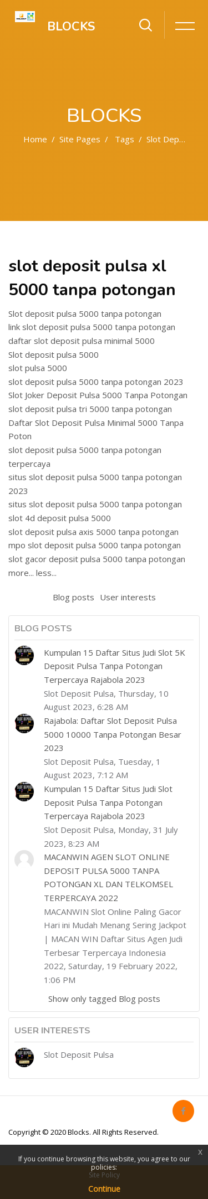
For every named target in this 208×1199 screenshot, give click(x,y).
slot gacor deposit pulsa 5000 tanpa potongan (96, 558)
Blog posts (73, 597)
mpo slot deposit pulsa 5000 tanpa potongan (94, 544)
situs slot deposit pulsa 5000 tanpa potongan (95, 504)
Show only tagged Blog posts (104, 998)
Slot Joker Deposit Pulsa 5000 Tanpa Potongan (97, 394)
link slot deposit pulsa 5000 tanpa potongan (91, 326)
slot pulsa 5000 (37, 367)
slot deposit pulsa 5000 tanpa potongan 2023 (96, 381)
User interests (128, 597)
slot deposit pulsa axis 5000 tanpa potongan (93, 531)
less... (46, 572)
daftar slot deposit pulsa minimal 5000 (81, 340)
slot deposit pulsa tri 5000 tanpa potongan (90, 408)
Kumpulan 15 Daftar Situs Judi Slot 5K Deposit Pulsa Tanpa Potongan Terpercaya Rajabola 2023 (114, 666)
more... (21, 572)
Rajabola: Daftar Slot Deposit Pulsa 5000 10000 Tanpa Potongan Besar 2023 (112, 734)
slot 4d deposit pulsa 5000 (59, 517)
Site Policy (104, 1175)
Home (35, 139)
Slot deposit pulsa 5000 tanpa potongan (84, 313)
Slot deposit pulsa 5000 (53, 354)
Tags (124, 139)
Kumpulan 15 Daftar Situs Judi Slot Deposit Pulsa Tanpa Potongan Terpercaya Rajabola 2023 (108, 802)
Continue (104, 1188)
